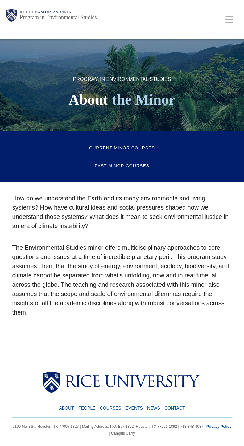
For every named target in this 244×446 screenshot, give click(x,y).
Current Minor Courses (122, 147)
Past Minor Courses (122, 165)
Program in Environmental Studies (58, 17)
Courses (110, 408)
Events (134, 408)
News (153, 408)
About (66, 408)
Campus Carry (123, 433)
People (87, 408)
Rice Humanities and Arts (45, 12)
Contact (174, 408)
